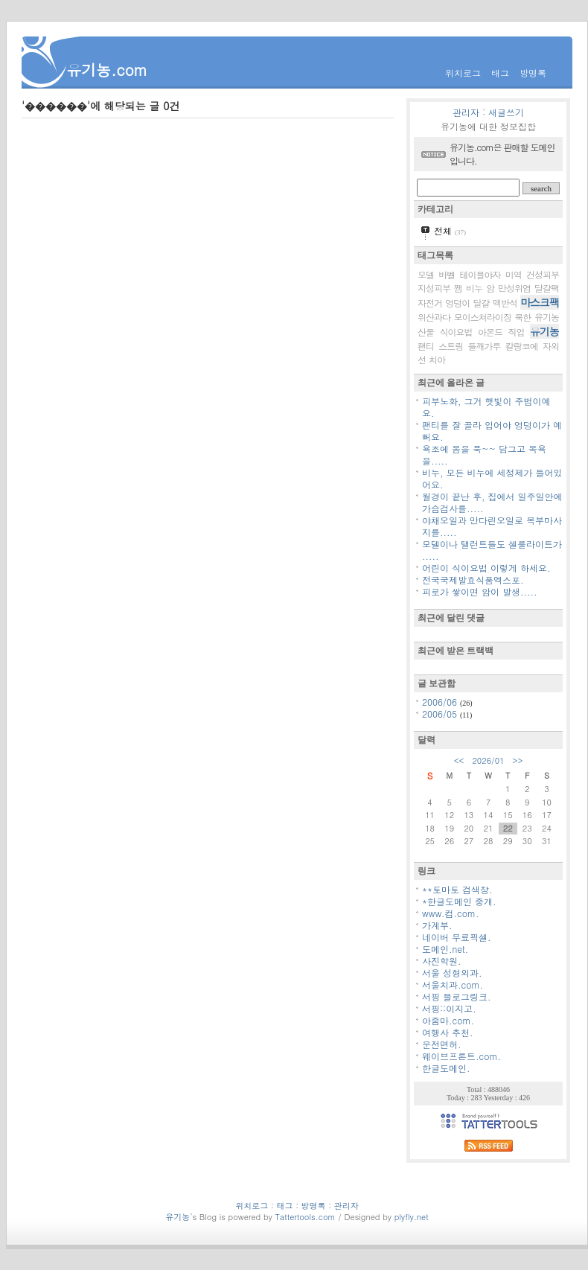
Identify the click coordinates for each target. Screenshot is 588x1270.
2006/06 (441, 701)
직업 (516, 331)
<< (459, 760)
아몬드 (490, 331)
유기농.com (106, 69)
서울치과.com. (452, 984)
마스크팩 (539, 302)
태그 (500, 72)
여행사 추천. (447, 1032)
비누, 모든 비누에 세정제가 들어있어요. (492, 478)
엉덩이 (457, 302)
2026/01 (488, 760)
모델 (426, 274)
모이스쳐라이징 (482, 316)
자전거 (430, 302)
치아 (437, 359)
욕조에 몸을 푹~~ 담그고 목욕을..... (484, 454)
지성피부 (434, 287)
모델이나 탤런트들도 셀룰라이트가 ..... (492, 549)
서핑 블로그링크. (456, 996)
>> (518, 760)
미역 (513, 274)
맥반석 (505, 302)
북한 (522, 316)
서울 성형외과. (452, 972)
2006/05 (441, 713)
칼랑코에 (521, 345)
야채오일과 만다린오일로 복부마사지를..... (492, 526)
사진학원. (441, 960)
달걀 (481, 302)
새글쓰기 (506, 112)
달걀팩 (546, 287)
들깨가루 (484, 345)
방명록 (533, 72)
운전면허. (441, 1044)
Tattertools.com (306, 1216)
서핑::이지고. (449, 1008)
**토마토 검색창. (457, 889)
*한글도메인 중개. (459, 901)
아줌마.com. (448, 1020)
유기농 (544, 331)
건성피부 (542, 274)
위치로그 (463, 72)
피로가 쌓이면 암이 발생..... (479, 591)
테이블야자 (480, 274)
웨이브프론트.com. (461, 1056)
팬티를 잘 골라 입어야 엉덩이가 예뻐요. (492, 430)
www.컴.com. (450, 913)
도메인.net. (445, 948)
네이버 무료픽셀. (456, 937)
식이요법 (456, 331)
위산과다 (434, 316)
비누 (474, 287)
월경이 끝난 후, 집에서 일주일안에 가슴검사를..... (492, 502)
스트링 (450, 345)
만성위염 (514, 287)
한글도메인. (446, 1068)
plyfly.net (411, 1216)
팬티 (426, 345)
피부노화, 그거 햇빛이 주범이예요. (486, 407)
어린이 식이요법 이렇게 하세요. (486, 567)
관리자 (466, 112)
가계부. (437, 925)
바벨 (446, 274)
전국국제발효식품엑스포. (473, 579)
